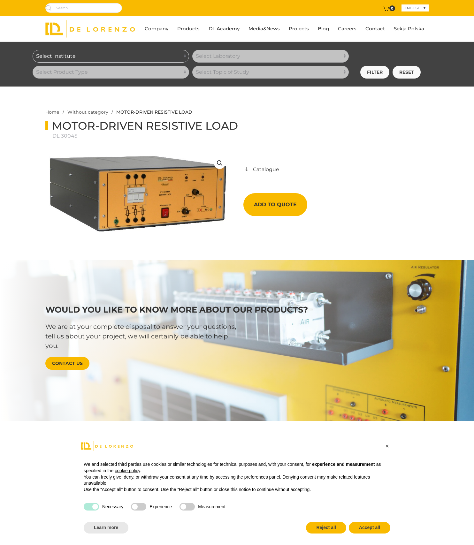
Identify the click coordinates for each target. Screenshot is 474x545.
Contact (375, 29)
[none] (415, 7)
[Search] (83, 8)
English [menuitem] (413, 8)
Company (156, 29)
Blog (323, 29)
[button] (220, 163)
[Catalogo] (261, 169)
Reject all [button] (326, 527)
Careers (347, 29)
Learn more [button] (106, 527)
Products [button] (188, 29)
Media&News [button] (264, 29)
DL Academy (224, 29)
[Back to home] (90, 29)
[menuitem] (415, 7)
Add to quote (275, 204)
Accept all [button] (369, 527)
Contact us (67, 363)
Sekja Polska (409, 29)
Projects (299, 29)
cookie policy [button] (127, 470)
